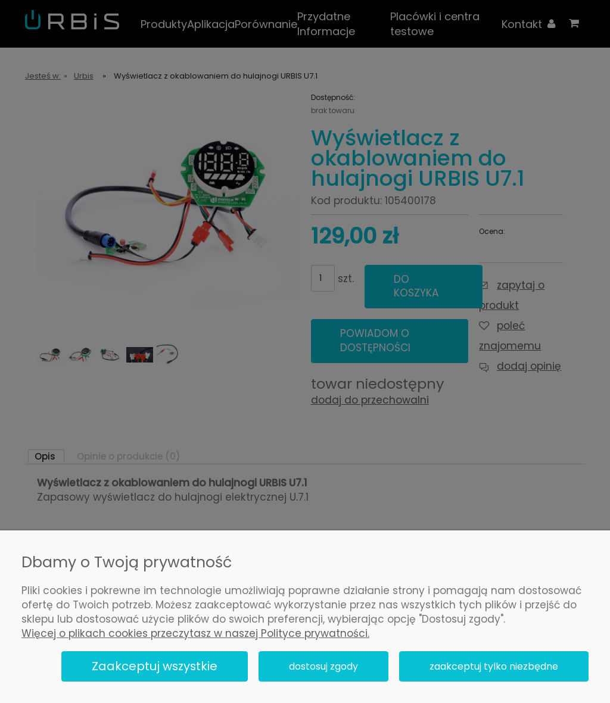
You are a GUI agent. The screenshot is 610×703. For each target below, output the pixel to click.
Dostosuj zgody (323, 666)
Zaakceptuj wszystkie (154, 666)
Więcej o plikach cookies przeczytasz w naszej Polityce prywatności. (195, 633)
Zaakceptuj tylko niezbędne (494, 666)
